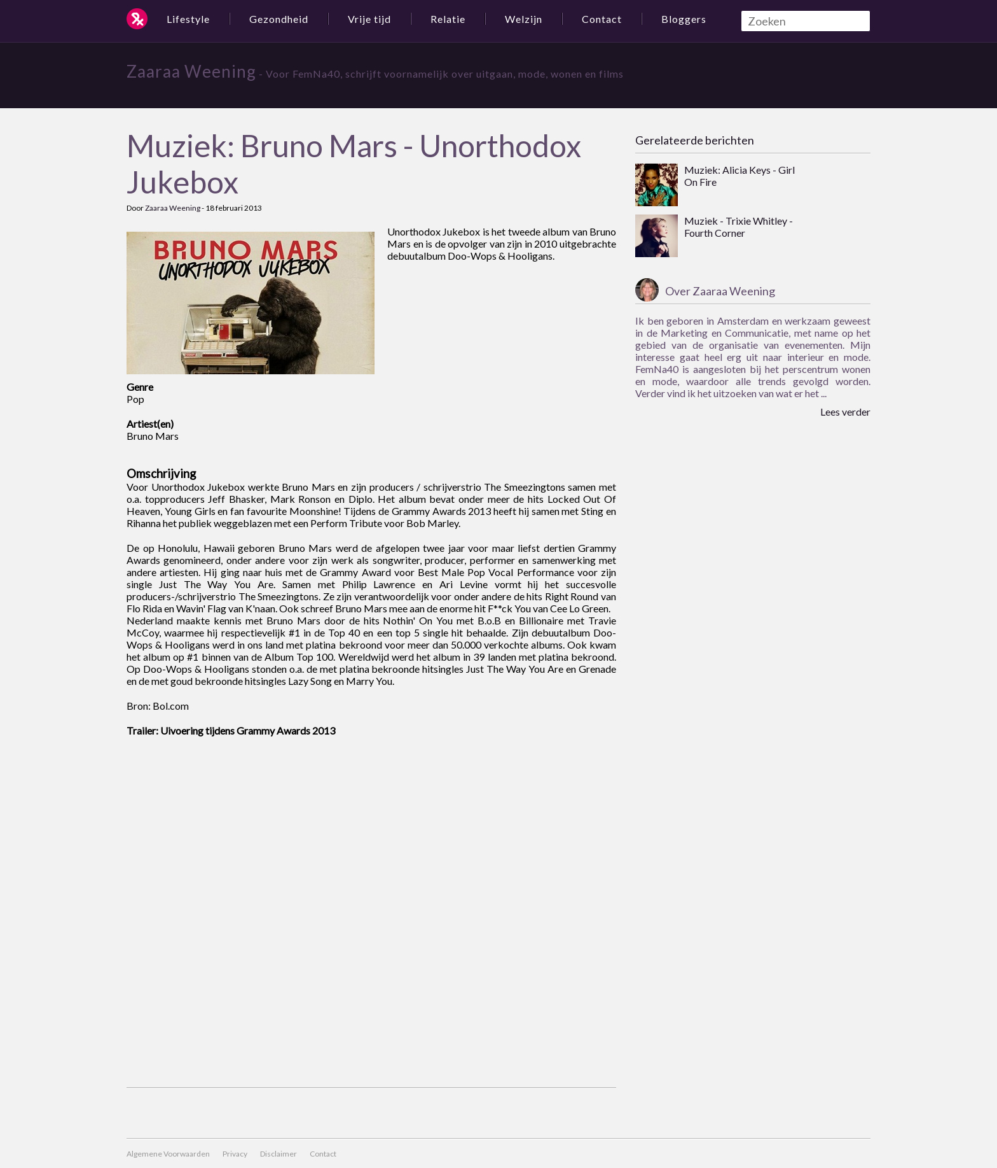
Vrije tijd (369, 19)
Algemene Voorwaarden (168, 1153)
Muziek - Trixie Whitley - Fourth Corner (738, 227)
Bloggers (683, 19)
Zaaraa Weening (191, 71)
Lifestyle (188, 19)
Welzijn (523, 19)
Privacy (235, 1153)
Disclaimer (278, 1153)
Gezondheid (278, 19)
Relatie (447, 19)
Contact (602, 19)
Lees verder (845, 411)
